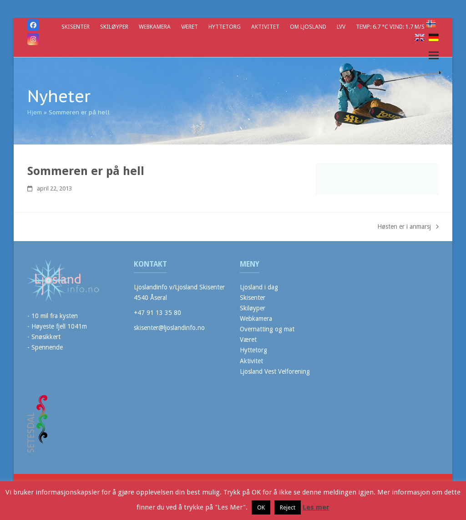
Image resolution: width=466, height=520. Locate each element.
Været (248, 339)
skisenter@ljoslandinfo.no (169, 327)
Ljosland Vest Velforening (275, 371)
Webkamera (256, 318)
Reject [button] (287, 507)
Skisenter (252, 297)
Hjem (34, 112)
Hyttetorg (253, 350)
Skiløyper (252, 308)
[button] (434, 55)
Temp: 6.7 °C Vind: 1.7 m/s (391, 26)
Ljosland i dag (259, 287)
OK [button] (261, 507)
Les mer (316, 507)
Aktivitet (251, 361)
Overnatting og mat (267, 329)
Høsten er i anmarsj (408, 227)
